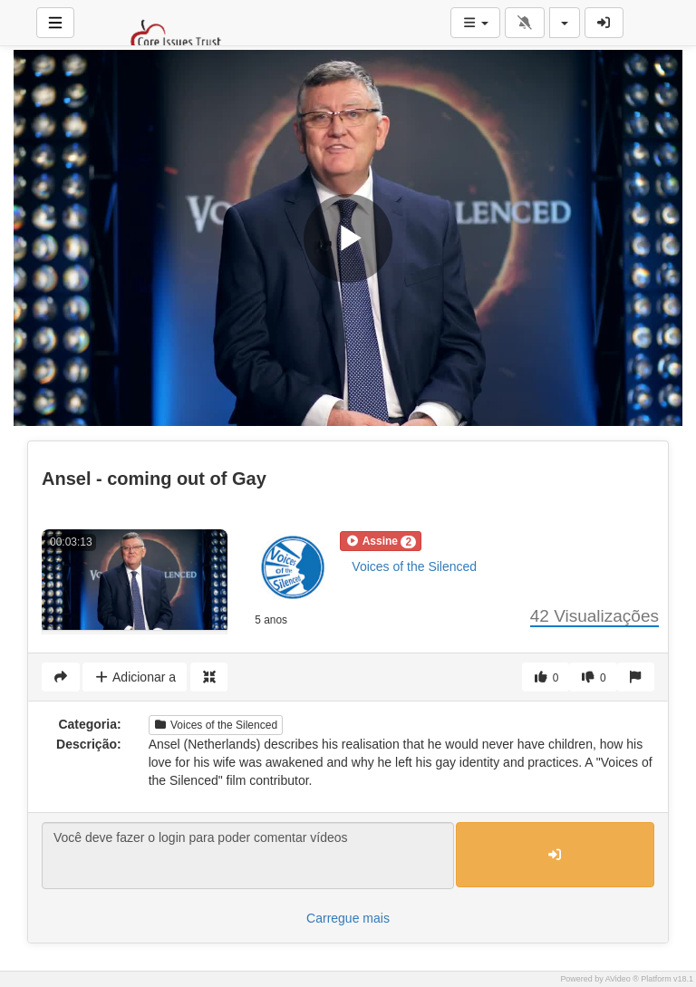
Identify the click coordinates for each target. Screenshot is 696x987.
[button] (380, 541)
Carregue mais (348, 918)
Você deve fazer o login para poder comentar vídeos (248, 855)
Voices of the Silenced (414, 566)
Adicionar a (134, 677)
